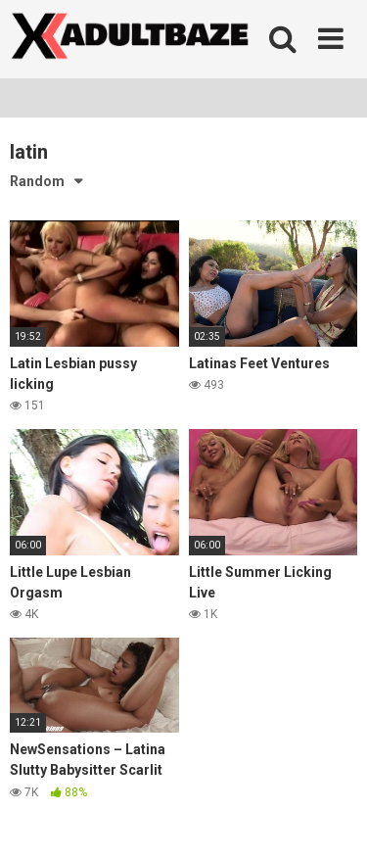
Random (37, 181)
